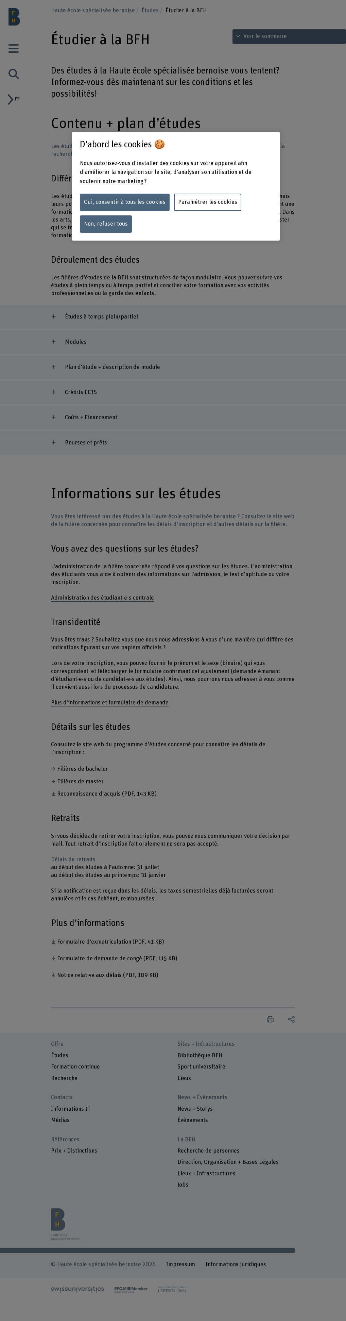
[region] (176, 186)
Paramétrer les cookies (207, 202)
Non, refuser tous (106, 224)
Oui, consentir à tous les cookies (125, 202)
